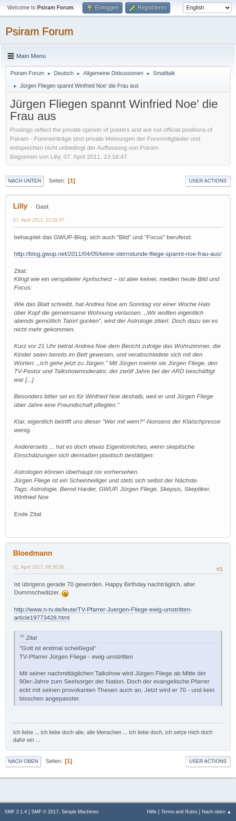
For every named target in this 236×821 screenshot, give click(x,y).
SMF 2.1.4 (16, 811)
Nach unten (24, 180)
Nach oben (23, 761)
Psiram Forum (39, 31)
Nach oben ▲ (216, 811)
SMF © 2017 (45, 811)
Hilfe (152, 811)
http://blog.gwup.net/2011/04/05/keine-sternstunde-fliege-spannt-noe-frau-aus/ (118, 253)
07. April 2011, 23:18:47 (38, 220)
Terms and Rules (179, 811)
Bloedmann (32, 553)
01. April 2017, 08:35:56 (38, 567)
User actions (208, 180)
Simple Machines (80, 811)
